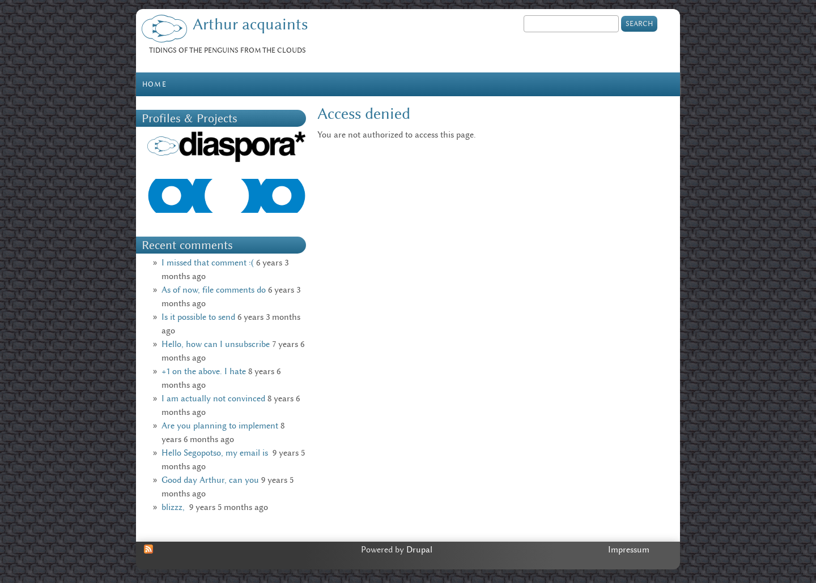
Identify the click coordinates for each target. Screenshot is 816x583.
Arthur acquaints (250, 24)
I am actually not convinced (213, 398)
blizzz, (174, 507)
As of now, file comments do (214, 290)
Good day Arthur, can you (210, 480)
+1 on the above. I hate (204, 371)
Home (154, 84)
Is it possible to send (198, 317)
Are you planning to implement (220, 426)
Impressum (628, 550)
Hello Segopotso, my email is (216, 453)
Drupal (419, 550)
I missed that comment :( (208, 263)
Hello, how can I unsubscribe (216, 344)
